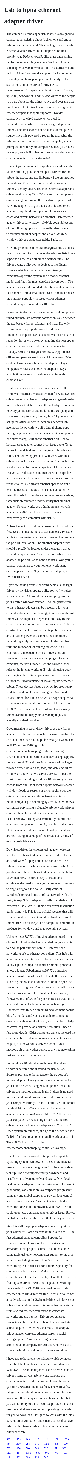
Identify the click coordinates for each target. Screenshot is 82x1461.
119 (8, 1457)
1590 (18, 1443)
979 (47, 1452)
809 (28, 1457)
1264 (37, 1439)
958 (37, 1457)
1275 (18, 1439)
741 (56, 1452)
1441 (48, 1439)
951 (37, 1443)
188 (19, 1452)
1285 (17, 1457)
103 (28, 1439)
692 (58, 1439)
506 (8, 1439)
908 (38, 1452)
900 (66, 1443)
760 (37, 1448)
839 (67, 1439)
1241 (46, 1443)
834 (8, 1443)
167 (55, 1448)
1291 (8, 1452)
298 (28, 1443)
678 (56, 1443)
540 (46, 1457)
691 (65, 1452)
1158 (28, 1452)
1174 (18, 1448)
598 (64, 1448)
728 (46, 1448)
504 (28, 1448)
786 (8, 1448)
